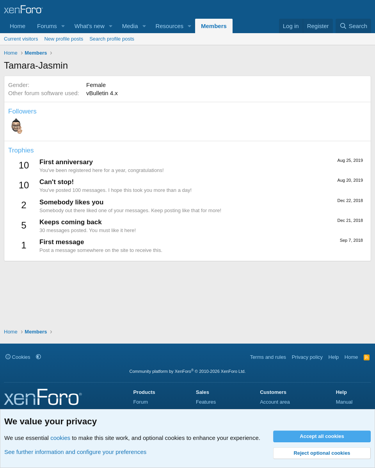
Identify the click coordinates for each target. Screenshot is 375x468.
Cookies (17, 357)
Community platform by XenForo (188, 371)
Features (206, 402)
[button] (63, 26)
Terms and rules (268, 357)
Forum (140, 402)
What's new (90, 26)
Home (17, 26)
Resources (169, 26)
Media (130, 26)
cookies (60, 437)
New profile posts (63, 39)
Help (334, 357)
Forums (47, 26)
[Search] (353, 26)
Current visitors (21, 39)
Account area (275, 402)
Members (214, 26)
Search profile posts (111, 39)
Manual (344, 402)
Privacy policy (307, 357)
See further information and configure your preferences (75, 451)
